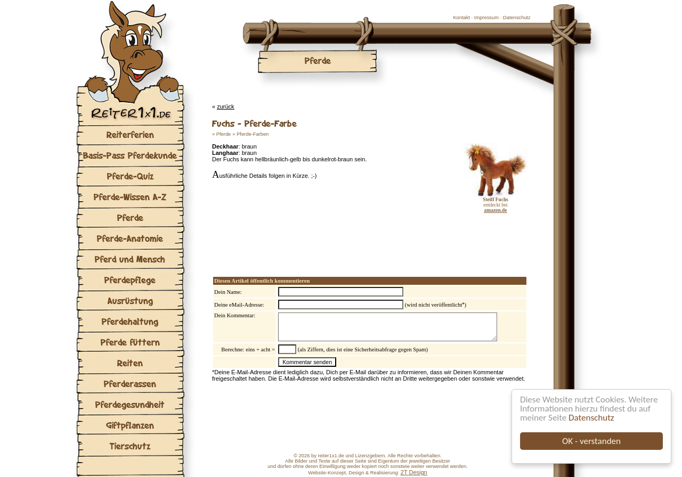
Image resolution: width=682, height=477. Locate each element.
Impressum (486, 17)
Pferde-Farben (253, 134)
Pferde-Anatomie (130, 238)
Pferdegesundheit (130, 404)
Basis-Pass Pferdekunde (130, 155)
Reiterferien (130, 134)
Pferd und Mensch (130, 259)
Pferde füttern (130, 342)
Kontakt (461, 17)
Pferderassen (130, 383)
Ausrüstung (130, 300)
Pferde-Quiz (130, 176)
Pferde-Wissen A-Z (130, 196)
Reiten (130, 362)
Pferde (130, 217)
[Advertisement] (336, 234)
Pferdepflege (130, 279)
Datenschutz (591, 417)
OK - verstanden (591, 441)
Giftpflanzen (130, 425)
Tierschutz (130, 445)
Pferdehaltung (130, 321)
